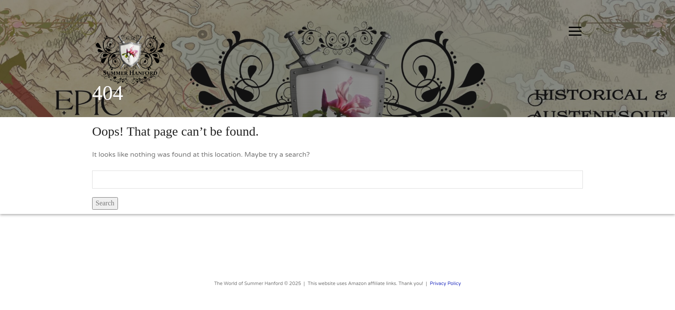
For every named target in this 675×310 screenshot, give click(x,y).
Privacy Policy (445, 283)
